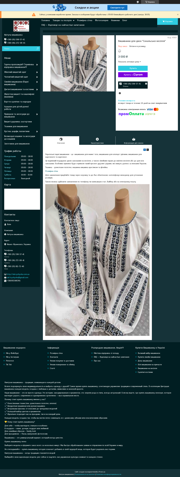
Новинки (115, 20)
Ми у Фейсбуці (12, 353)
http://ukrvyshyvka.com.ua (18, 274)
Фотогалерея (101, 20)
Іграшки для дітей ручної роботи (16, 108)
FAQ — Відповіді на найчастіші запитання (62, 25)
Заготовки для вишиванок (17, 143)
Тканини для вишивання (16, 126)
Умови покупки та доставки (62, 361)
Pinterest (10, 361)
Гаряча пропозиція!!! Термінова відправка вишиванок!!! (19, 65)
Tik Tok (9, 364)
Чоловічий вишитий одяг (16, 77)
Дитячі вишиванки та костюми (19, 89)
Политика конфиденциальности (108, 474)
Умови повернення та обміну (62, 364)
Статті (52, 368)
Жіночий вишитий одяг (15, 72)
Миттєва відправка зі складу (106, 353)
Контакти (54, 357)
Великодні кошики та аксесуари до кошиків (19, 137)
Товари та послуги (62, 20)
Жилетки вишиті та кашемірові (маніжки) (19, 95)
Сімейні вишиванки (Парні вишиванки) (16, 83)
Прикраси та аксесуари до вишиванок (16, 115)
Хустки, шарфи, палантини (16, 131)
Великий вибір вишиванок (149, 353)
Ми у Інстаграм (12, 357)
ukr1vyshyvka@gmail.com (17, 277)
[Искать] (37, 48)
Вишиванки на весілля (147, 368)
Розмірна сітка (84, 20)
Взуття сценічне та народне (17, 101)
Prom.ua (102, 472)
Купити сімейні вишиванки (149, 357)
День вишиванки (145, 361)
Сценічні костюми (145, 372)
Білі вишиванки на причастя (150, 364)
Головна (45, 20)
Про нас (97, 361)
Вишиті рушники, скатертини (18, 121)
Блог (124, 20)
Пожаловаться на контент (85, 474)
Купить (133, 68)
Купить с (133, 74)
